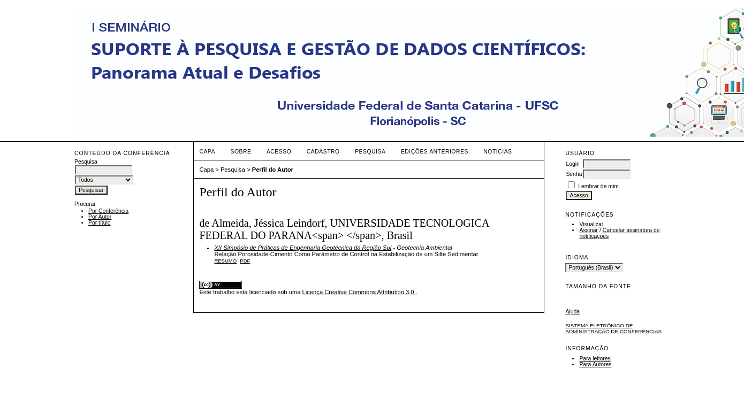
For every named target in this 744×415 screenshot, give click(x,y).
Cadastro (323, 152)
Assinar (588, 230)
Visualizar (591, 224)
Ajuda (572, 311)
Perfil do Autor (272, 169)
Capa (207, 152)
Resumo (225, 261)
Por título (99, 223)
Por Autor (99, 217)
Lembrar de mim (598, 186)
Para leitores (594, 359)
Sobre (240, 152)
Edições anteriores (434, 152)
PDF (245, 261)
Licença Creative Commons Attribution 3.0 (359, 292)
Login (572, 164)
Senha (574, 174)
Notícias (497, 152)
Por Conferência (108, 211)
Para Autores (595, 364)
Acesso (279, 152)
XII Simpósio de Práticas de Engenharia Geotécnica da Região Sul (302, 247)
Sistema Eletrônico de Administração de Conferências (613, 328)
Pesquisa (370, 152)
